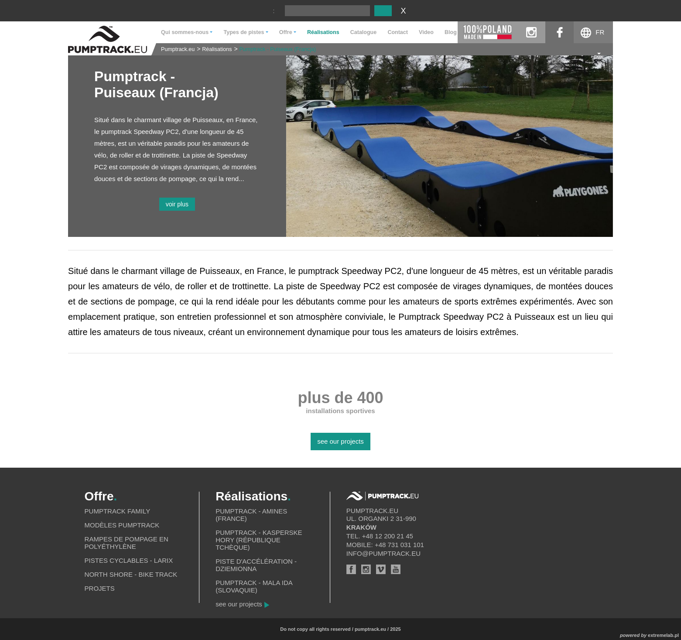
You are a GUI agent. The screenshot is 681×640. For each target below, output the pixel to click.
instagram (531, 32)
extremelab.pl (663, 635)
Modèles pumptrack (122, 525)
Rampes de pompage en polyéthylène (126, 542)
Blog (451, 32)
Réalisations (323, 32)
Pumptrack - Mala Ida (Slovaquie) (254, 586)
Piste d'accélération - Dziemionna (256, 565)
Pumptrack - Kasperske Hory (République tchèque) (259, 540)
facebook (559, 32)
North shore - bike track (131, 574)
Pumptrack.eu (178, 49)
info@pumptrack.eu (383, 553)
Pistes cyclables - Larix (129, 560)
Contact (397, 32)
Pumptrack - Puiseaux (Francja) (277, 49)
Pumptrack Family (118, 511)
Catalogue (363, 32)
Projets (100, 588)
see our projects (340, 441)
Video (426, 32)
